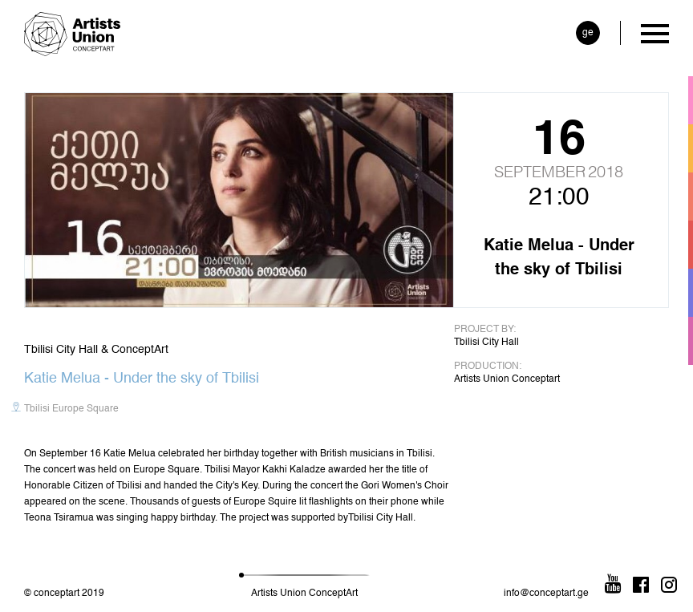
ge (588, 33)
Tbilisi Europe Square (71, 409)
